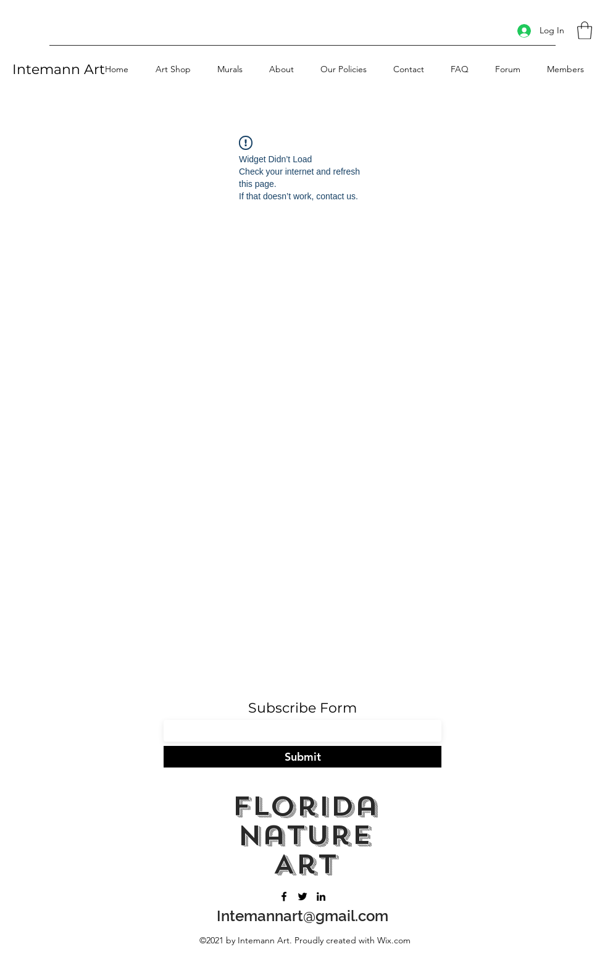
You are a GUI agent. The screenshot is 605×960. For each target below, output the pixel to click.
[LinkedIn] (321, 896)
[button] (584, 30)
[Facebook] (284, 896)
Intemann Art (58, 69)
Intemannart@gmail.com (302, 916)
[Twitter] (302, 896)
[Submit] (302, 757)
